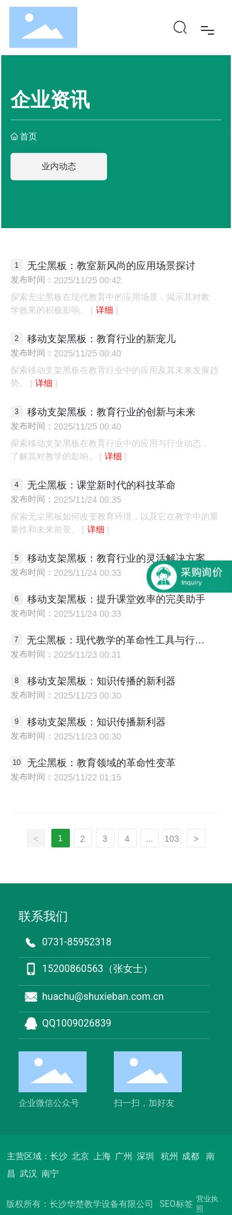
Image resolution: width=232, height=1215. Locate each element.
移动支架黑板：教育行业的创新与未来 (111, 412)
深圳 (144, 1156)
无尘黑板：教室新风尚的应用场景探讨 (111, 265)
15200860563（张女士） (97, 968)
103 (172, 839)
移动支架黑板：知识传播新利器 (96, 722)
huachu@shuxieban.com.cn (103, 996)
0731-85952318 (76, 942)
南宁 (50, 1173)
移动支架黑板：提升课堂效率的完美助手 (116, 599)
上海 (103, 1156)
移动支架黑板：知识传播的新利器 (101, 681)
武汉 (28, 1173)
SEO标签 (176, 1204)
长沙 (58, 1156)
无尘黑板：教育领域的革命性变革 (101, 763)
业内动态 (58, 166)
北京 (80, 1156)
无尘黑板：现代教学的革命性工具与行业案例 (116, 640)
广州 (123, 1156)
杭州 (169, 1156)
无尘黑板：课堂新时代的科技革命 (101, 485)
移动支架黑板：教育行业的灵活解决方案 (116, 558)
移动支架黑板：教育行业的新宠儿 (101, 339)
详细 (104, 310)
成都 (190, 1156)
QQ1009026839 (76, 1023)
